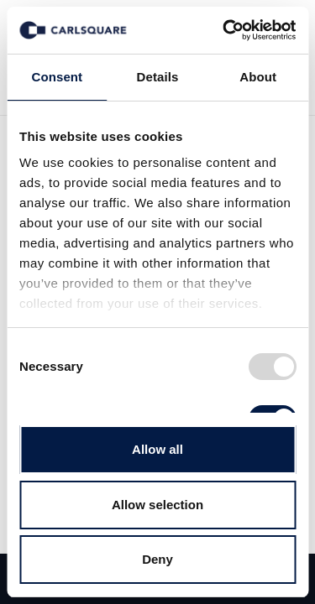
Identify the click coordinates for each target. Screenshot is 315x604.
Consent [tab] (56, 77)
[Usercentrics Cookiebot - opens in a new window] (224, 30)
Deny (157, 559)
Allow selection (157, 504)
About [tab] (257, 77)
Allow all (157, 449)
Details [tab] (158, 77)
